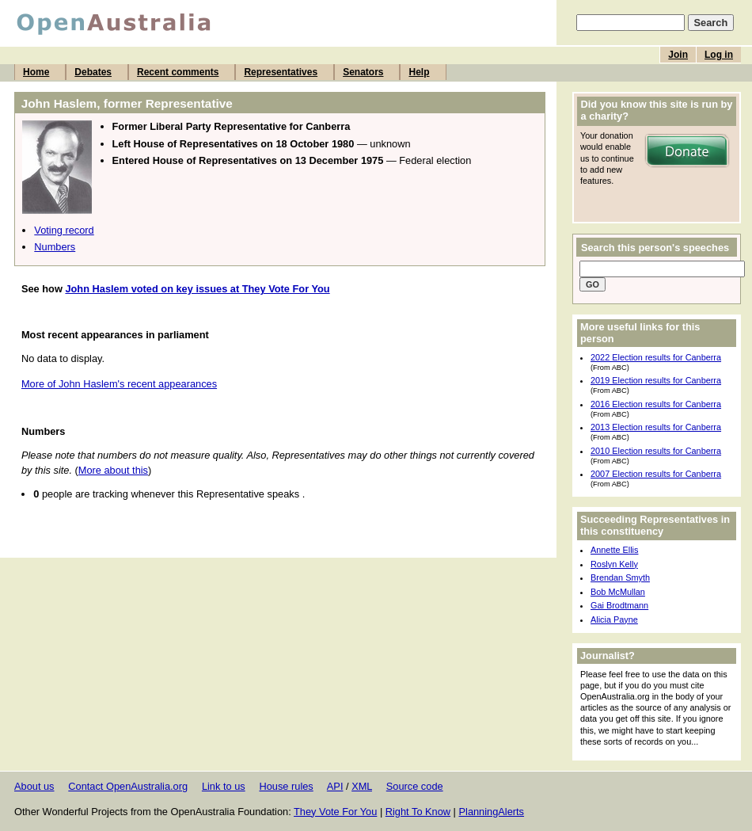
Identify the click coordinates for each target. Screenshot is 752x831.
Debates (93, 72)
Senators (363, 72)
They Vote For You (335, 812)
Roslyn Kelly (614, 564)
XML (361, 786)
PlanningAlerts (492, 812)
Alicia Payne (614, 619)
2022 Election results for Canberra (656, 357)
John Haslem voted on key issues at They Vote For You (197, 289)
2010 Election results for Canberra (656, 451)
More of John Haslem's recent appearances (119, 384)
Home (36, 72)
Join (678, 54)
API (335, 786)
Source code (414, 786)
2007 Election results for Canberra (656, 473)
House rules (286, 786)
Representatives (280, 72)
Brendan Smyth (620, 577)
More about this (113, 470)
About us (34, 786)
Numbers (54, 247)
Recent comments (177, 72)
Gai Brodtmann (619, 605)
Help (418, 72)
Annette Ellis (614, 550)
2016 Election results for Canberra (656, 404)
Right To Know (417, 812)
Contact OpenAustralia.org (128, 786)
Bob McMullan (618, 592)
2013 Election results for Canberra (656, 427)
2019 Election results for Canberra (656, 380)
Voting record (63, 230)
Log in (719, 54)
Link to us (223, 786)
